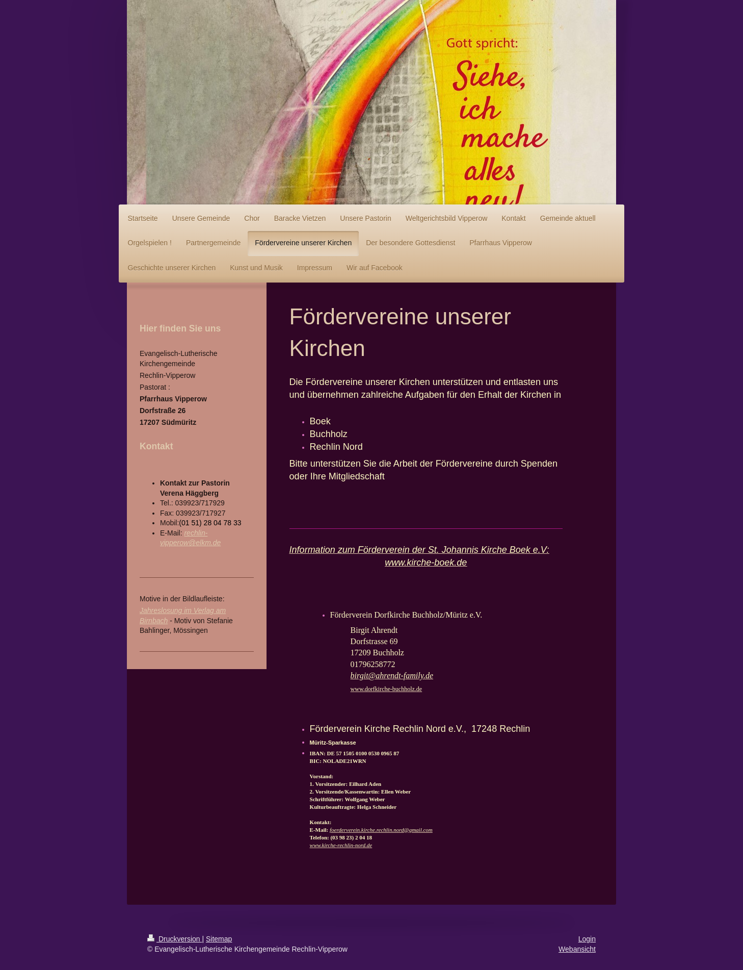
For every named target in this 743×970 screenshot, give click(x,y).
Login (587, 939)
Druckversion (174, 939)
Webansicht (577, 949)
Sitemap (219, 939)
